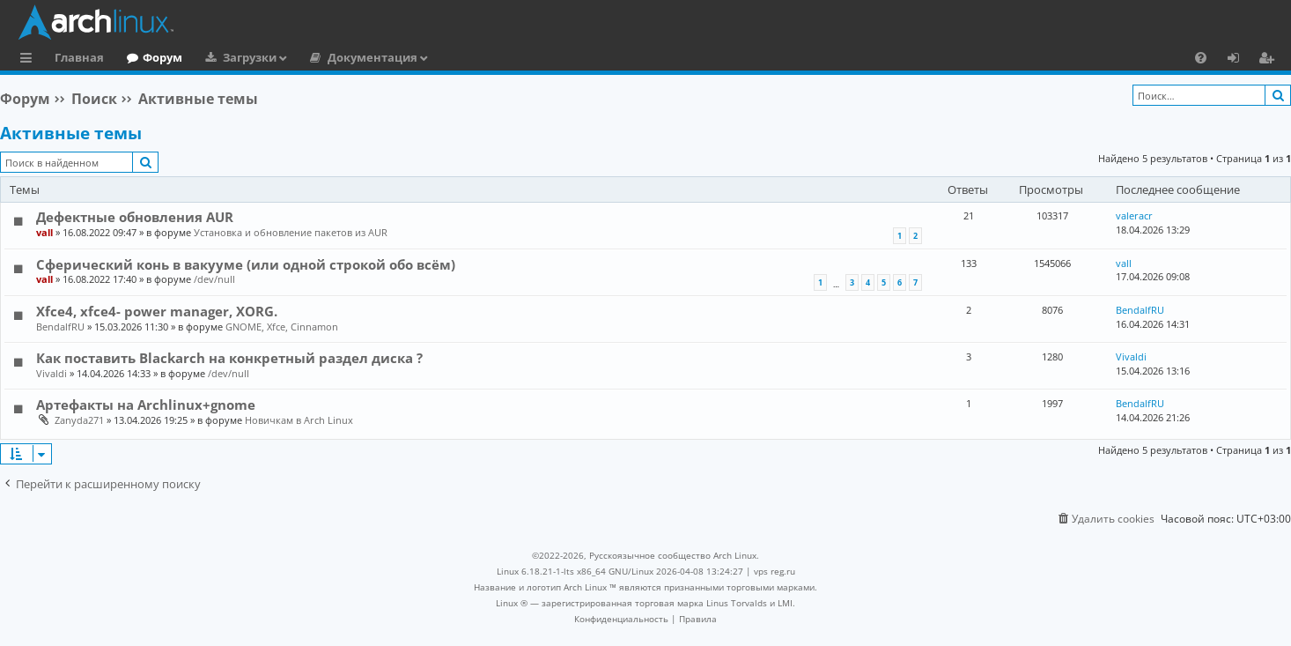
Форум (162, 57)
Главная (79, 57)
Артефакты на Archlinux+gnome (145, 404)
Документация (372, 57)
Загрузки (250, 57)
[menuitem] (1200, 57)
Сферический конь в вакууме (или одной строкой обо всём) (245, 264)
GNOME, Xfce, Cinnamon (281, 326)
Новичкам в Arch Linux (299, 420)
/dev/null (214, 279)
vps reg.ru (774, 571)
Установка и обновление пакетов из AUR (290, 232)
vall (44, 232)
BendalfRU (60, 326)
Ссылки (29, 60)
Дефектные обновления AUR (134, 217)
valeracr (1134, 215)
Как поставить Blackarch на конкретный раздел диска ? (229, 358)
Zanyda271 (79, 420)
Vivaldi (51, 373)
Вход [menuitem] (1239, 60)
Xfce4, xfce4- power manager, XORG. (156, 311)
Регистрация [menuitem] (1270, 60)
